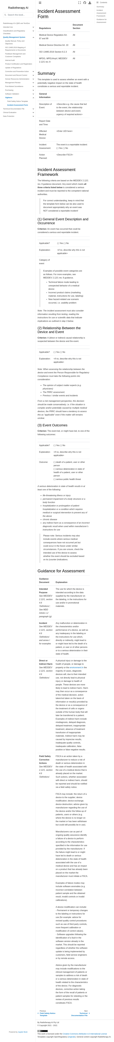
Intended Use (8, 27)
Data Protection (8, 116)
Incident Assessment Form (17, 105)
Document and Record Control (16, 75)
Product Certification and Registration (18, 64)
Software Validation (12, 94)
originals (71, 1037)
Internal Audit (10, 60)
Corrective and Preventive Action (17, 71)
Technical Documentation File (13, 109)
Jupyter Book (22, 1032)
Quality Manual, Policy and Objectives (14, 42)
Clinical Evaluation (9, 112)
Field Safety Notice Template (17, 101)
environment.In (76, 667)
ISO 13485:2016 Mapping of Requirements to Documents (15, 49)
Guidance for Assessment (102, 20)
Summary (100, 7)
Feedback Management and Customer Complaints (15, 55)
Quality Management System (14, 37)
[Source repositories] (84, 2)
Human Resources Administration (17, 79)
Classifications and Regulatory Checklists (14, 32)
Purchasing (9, 90)
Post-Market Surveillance (14, 86)
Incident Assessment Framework (101, 13)
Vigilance (8, 97)
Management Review (12, 83)
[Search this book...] (18, 14)
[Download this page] (89, 2)
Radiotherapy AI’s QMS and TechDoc (16, 23)
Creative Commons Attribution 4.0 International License (85, 1034)
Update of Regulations (13, 68)
